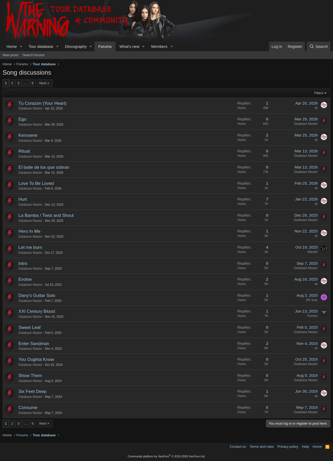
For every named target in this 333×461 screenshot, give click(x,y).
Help (305, 447)
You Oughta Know (36, 359)
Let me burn (30, 247)
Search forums (34, 55)
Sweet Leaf (29, 327)
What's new (129, 46)
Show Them (30, 375)
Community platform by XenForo (166, 456)
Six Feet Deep (32, 391)
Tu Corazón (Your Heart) (42, 103)
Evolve (25, 279)
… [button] (25, 83)
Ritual (24, 151)
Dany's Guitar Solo (36, 295)
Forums (105, 46)
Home (12, 46)
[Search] (318, 46)
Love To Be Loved (36, 183)
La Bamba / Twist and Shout (46, 215)
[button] (21, 46)
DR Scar (312, 300)
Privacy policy (288, 447)
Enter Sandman (33, 343)
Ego (22, 119)
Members (159, 46)
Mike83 (313, 252)
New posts (10, 55)
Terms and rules (262, 447)
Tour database (41, 46)
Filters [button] (318, 93)
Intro (22, 263)
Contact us (238, 447)
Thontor (312, 316)
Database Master (30, 108)
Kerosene (27, 135)
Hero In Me (29, 231)
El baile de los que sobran (43, 167)
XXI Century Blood (36, 311)
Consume (27, 407)
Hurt (22, 199)
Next (42, 83)
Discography (76, 46)
